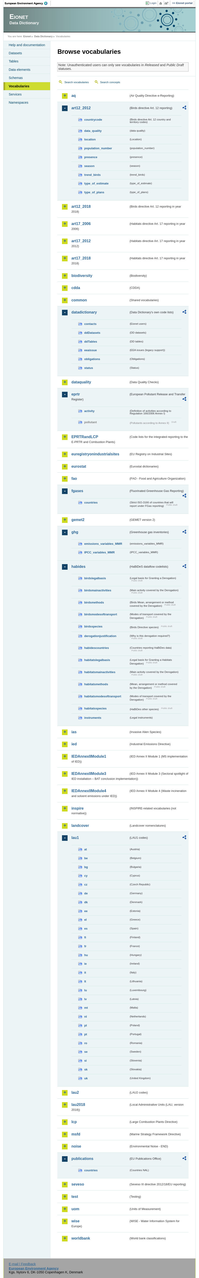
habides (78, 567)
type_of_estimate (96, 183)
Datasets (15, 53)
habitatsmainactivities (99, 672)
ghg (74, 532)
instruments (92, 717)
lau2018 (78, 1105)
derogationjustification (100, 636)
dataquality (81, 382)
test (74, 1197)
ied (74, 744)
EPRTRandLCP (84, 437)
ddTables (90, 341)
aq (73, 96)
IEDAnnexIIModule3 (88, 774)
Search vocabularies (76, 82)
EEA (28, 3)
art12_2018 (81, 206)
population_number (98, 148)
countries (91, 502)
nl (85, 1016)
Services (15, 94)
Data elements (19, 70)
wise (75, 1221)
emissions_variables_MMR (103, 543)
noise (76, 1146)
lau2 (75, 1092)
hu (86, 955)
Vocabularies (19, 86)
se (85, 1051)
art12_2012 (81, 108)
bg (86, 867)
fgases (77, 491)
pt (85, 1034)
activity (89, 411)
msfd (75, 1134)
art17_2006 (81, 224)
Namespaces (18, 102)
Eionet (27, 36)
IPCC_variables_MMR (99, 552)
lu (85, 990)
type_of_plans (94, 192)
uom (75, 1209)
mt (86, 1007)
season (89, 166)
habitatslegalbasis (97, 660)
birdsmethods (94, 602)
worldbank (80, 1238)
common (79, 300)
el (85, 919)
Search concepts (110, 82)
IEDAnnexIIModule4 (88, 791)
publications (82, 1159)
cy (85, 875)
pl (85, 1025)
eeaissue (90, 350)
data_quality (93, 131)
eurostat (78, 466)
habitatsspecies (95, 708)
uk (86, 1078)
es (85, 928)
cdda (75, 288)
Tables (13, 61)
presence (90, 157)
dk (86, 902)
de (86, 893)
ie (85, 963)
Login (153, 3)
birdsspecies (93, 626)
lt (85, 981)
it (85, 972)
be (86, 858)
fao (74, 479)
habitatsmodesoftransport (102, 696)
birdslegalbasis (95, 578)
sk (85, 1069)
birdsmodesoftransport (100, 614)
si (85, 1060)
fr (85, 946)
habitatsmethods (96, 684)
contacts (90, 324)
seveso (77, 1184)
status (88, 368)
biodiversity (81, 276)
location (90, 139)
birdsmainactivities (97, 590)
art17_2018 (81, 258)
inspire (77, 808)
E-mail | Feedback (22, 1264)
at (85, 849)
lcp (74, 1122)
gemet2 (77, 520)
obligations (92, 359)
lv (85, 999)
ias (73, 732)
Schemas (16, 78)
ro (85, 1043)
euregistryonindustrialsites (95, 454)
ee (85, 911)
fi (85, 937)
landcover (80, 826)
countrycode (93, 119)
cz (85, 884)
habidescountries (96, 648)
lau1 (75, 838)
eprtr (75, 394)
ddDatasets (92, 332)
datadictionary (84, 312)
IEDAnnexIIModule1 (88, 756)
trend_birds (92, 175)
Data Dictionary (43, 36)
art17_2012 (81, 241)
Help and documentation (27, 45)
